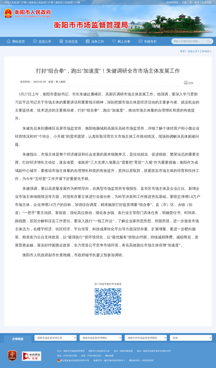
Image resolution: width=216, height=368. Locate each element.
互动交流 (71, 41)
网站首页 (18, 41)
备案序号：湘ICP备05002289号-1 (109, 360)
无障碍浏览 (172, 2)
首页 (182, 51)
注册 (184, 2)
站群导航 (207, 2)
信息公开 (45, 41)
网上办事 (124, 41)
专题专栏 (150, 41)
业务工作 (97, 41)
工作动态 (204, 51)
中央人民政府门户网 (15, 2)
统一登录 (194, 2)
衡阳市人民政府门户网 (67, 2)
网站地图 (109, 355)
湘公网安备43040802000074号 (73, 360)
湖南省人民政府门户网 (41, 2)
